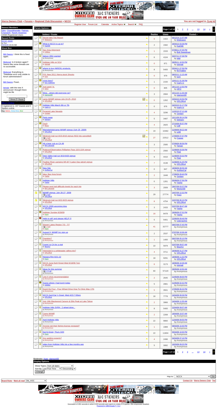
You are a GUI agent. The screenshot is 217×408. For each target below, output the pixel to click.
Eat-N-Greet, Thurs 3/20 (53, 332)
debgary (48, 119)
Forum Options (42, 28)
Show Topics (40, 366)
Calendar (105, 24)
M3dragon (48, 40)
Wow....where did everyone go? (57, 93)
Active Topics (117, 24)
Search (131, 24)
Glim (4, 30)
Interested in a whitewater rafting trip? (59, 251)
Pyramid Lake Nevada (52, 111)
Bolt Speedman (184, 52)
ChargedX (6, 33)
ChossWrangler (13, 30)
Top (213, 381)
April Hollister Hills (51, 320)
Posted (193, 34)
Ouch (45, 123)
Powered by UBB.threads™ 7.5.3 (108, 406)
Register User (80, 24)
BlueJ (47, 126)
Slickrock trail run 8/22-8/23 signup (58, 200)
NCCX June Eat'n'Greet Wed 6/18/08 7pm (61, 263)
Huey (179, 195)
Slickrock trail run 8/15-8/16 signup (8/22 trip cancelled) (67, 136)
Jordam (47, 113)
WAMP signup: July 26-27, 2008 (57, 192)
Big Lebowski (49, 145)
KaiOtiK (47, 46)
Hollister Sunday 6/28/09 (53, 212)
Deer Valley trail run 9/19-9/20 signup (59, 156)
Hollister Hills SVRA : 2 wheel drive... (59, 307)
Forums (29, 21)
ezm (46, 76)
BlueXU (47, 246)
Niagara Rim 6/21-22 (52, 257)
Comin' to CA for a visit (53, 244)
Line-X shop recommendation (56, 277)
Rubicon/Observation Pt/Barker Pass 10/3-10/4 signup (67, 150)
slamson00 (181, 95)
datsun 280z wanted (52, 56)
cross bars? (48, 81)
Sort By (38, 369)
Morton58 (181, 189)
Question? (47, 238)
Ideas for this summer (52, 269)
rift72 (46, 89)
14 (204, 29)
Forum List (92, 24)
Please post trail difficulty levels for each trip (62, 186)
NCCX (67, 21)
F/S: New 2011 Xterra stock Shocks (58, 74)
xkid (179, 58)
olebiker (47, 285)
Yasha (47, 176)
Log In (211, 21)
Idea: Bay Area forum (52, 174)
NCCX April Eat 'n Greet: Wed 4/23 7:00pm (62, 295)
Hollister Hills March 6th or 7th (56, 105)
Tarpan (180, 146)
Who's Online (8, 103)
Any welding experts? (52, 338)
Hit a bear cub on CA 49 (53, 143)
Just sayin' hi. (49, 87)
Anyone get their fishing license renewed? (61, 326)
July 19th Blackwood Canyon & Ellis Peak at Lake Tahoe (68, 301)
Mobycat (7, 62)
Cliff (178, 126)
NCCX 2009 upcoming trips (55, 206)
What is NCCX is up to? (53, 44)
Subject (46, 34)
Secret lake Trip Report (53, 38)
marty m (180, 83)
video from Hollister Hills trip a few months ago (63, 344)
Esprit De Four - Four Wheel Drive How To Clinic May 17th (68, 289)
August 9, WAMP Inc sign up (55, 232)
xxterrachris (182, 221)
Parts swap (48, 117)
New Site (47, 168)
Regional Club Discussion (48, 21)
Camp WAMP (49, 313)
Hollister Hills (48, 180)
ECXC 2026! (7, 41)
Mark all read (19, 381)
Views (165, 34)
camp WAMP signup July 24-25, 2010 (59, 99)
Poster (54, 34)
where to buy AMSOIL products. (57, 68)
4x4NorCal (48, 170)
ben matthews (50, 83)
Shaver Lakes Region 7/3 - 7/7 (56, 225)
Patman (25, 30)
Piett (179, 152)
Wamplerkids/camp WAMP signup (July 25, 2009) (64, 130)
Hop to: (170, 376)
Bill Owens (8, 54)
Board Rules (7, 381)
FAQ (141, 24)
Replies (154, 34)
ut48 (179, 132)
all (49, 138)
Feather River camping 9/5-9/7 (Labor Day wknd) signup (67, 162)
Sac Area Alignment (51, 50)
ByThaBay (181, 70)
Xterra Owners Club (12, 21)
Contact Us (187, 381)
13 (198, 29)
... (192, 29)
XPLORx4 (48, 101)
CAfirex (47, 52)
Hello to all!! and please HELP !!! (57, 218)
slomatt (47, 64)
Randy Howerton (19, 33)
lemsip (6, 88)
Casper (180, 138)
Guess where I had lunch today (56, 283)
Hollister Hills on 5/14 (52, 62)
